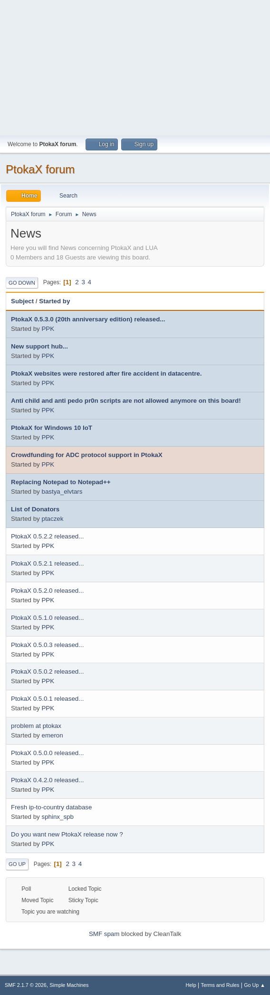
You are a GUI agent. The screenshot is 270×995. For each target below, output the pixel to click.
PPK (47, 328)
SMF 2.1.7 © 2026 (26, 985)
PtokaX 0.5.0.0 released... (47, 752)
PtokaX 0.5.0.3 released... (47, 644)
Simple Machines (68, 985)
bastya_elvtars (61, 491)
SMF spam (104, 933)
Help (191, 985)
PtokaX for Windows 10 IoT (51, 427)
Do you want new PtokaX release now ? (67, 834)
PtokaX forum (40, 169)
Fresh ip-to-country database (51, 807)
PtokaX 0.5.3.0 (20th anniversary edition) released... (88, 319)
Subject (22, 301)
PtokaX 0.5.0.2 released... (47, 671)
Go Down (22, 283)
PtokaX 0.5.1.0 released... (47, 617)
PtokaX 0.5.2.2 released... (47, 536)
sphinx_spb (57, 816)
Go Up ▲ (254, 985)
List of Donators (35, 509)
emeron (52, 735)
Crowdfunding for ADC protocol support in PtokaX (87, 454)
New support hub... (39, 346)
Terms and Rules (220, 985)
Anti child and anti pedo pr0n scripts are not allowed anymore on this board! (126, 400)
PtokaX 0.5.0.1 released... (47, 698)
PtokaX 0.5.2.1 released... (47, 563)
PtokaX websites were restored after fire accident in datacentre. (106, 373)
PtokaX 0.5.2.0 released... (47, 590)
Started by (54, 301)
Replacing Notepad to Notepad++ (61, 482)
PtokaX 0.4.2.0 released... (47, 780)
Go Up (17, 864)
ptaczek (52, 518)
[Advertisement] (135, 66)
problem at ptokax (36, 725)
